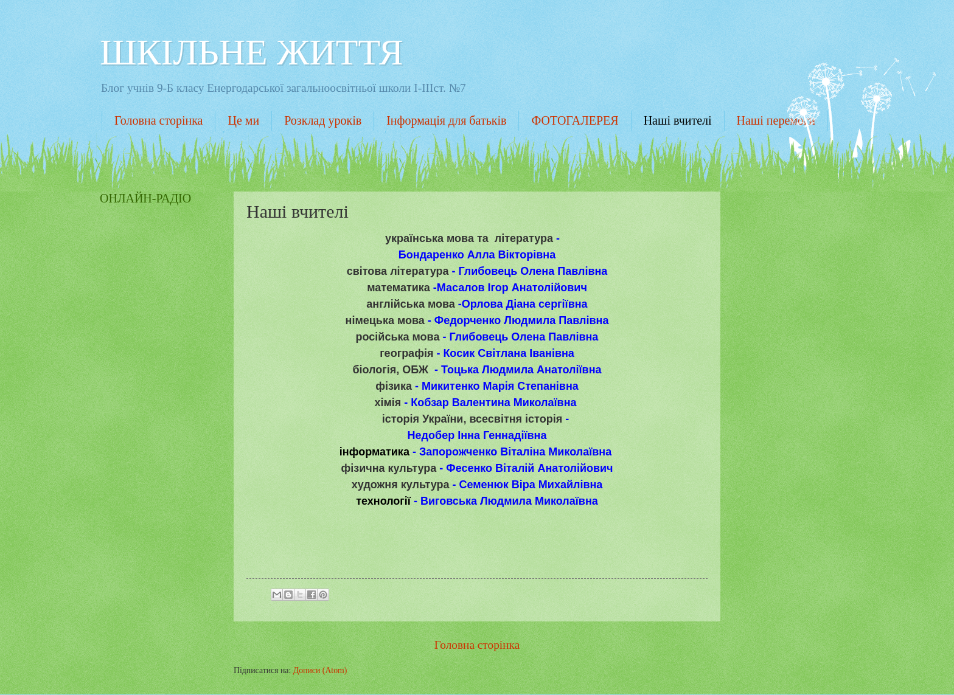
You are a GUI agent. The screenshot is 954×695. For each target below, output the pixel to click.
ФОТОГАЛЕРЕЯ (574, 120)
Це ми (243, 120)
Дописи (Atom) (320, 670)
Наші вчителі (678, 120)
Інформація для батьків (446, 120)
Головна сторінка (158, 120)
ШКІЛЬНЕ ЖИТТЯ (251, 52)
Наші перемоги (776, 120)
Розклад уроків (322, 120)
